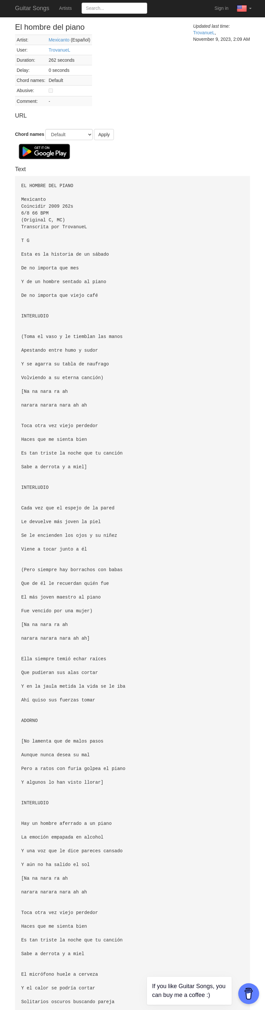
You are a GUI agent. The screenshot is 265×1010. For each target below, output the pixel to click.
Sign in (221, 8)
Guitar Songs (32, 8)
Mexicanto (59, 39)
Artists (65, 8)
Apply (104, 134)
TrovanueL (59, 50)
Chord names (29, 134)
